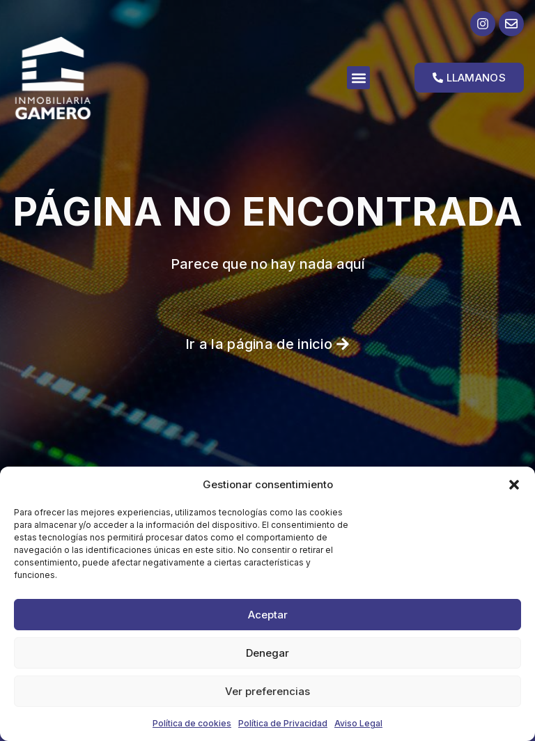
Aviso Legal (358, 723)
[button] (514, 485)
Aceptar (268, 614)
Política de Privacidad (282, 723)
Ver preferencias (267, 691)
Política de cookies (192, 723)
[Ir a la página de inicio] (75, 78)
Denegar (267, 653)
